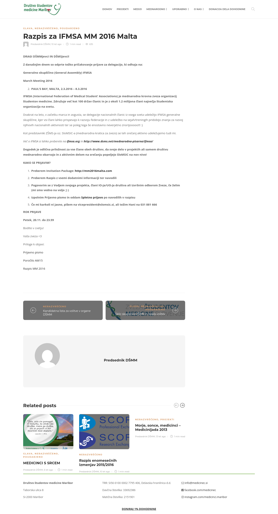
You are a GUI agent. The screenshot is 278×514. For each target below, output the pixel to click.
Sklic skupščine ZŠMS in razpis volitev (140, 314)
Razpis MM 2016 (34, 268)
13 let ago (161, 425)
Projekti (123, 9)
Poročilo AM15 (33, 260)
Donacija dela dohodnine (227, 9)
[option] (48, 430)
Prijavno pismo (33, 252)
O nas (198, 9)
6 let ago (48, 458)
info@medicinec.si (196, 471)
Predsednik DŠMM (40, 44)
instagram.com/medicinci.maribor (206, 485)
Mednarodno (155, 9)
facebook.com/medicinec (200, 478)
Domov (107, 9)
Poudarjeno (70, 28)
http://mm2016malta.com (93, 171)
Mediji (137, 9)
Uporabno (179, 9)
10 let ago (56, 44)
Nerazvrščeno (46, 28)
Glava (28, 28)
